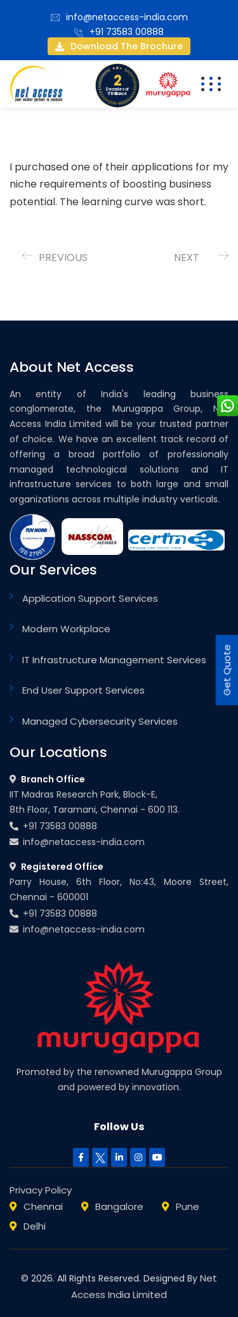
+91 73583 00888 (126, 31)
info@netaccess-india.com (127, 17)
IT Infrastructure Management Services (114, 659)
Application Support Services (90, 598)
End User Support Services (83, 690)
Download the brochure (119, 46)
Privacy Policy (41, 1190)
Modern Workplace (66, 628)
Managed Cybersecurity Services (100, 721)
